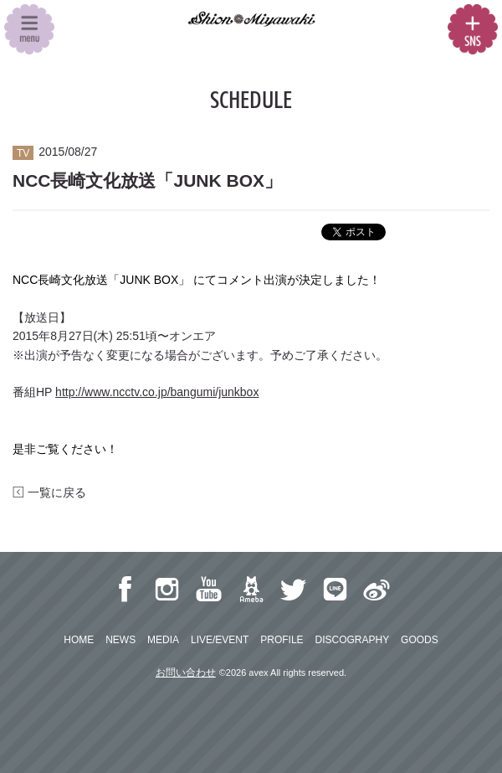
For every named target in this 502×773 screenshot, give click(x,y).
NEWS (120, 640)
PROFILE (281, 640)
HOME (79, 640)
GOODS (419, 640)
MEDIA (163, 640)
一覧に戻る (49, 492)
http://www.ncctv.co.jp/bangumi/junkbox (157, 392)
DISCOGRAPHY (352, 640)
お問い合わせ (186, 672)
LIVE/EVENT (219, 640)
